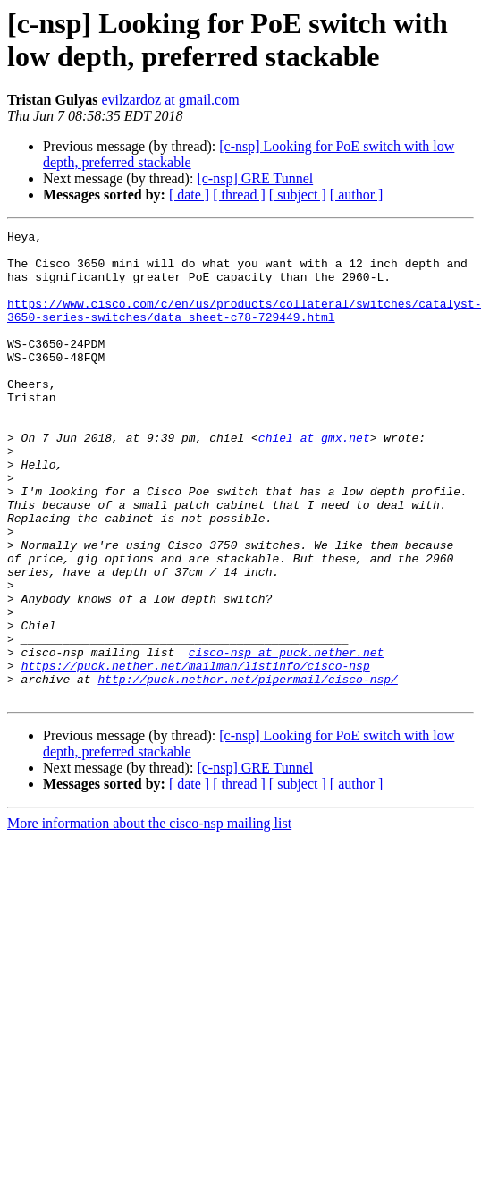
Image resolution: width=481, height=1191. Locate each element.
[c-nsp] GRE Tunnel (255, 178)
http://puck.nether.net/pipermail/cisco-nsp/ (247, 770)
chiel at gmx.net (314, 480)
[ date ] (189, 194)
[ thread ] (239, 194)
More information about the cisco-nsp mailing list (149, 917)
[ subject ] (297, 194)
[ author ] (357, 194)
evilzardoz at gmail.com (171, 99)
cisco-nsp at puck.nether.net (286, 738)
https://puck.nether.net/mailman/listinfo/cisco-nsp (195, 754)
